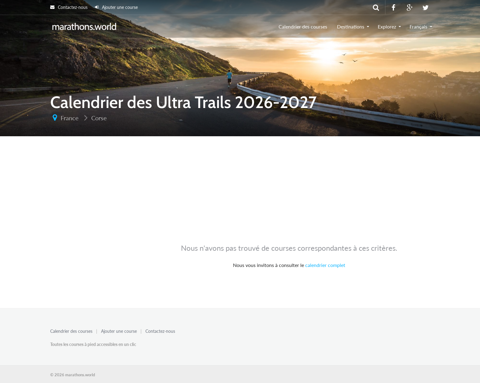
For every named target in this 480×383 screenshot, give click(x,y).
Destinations (350, 26)
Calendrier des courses (303, 26)
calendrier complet (325, 265)
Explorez (387, 26)
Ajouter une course (116, 7)
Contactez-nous (69, 7)
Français (418, 26)
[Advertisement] (240, 192)
